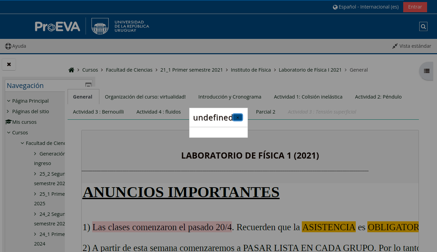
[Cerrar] (237, 117)
